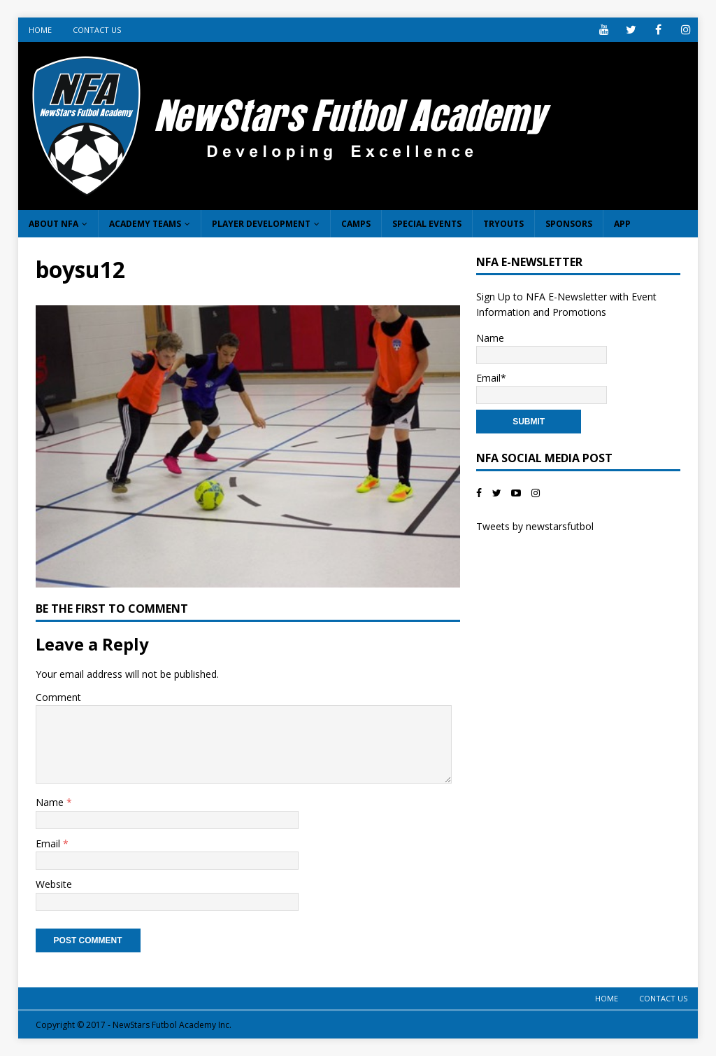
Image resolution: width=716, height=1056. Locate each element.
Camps (356, 224)
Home (40, 30)
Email (49, 843)
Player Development (261, 224)
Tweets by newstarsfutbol (535, 526)
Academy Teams (145, 224)
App (622, 224)
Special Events (426, 224)
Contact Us (97, 30)
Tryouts (503, 224)
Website (54, 884)
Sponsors (568, 224)
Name (51, 802)
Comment (58, 697)
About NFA (53, 224)
